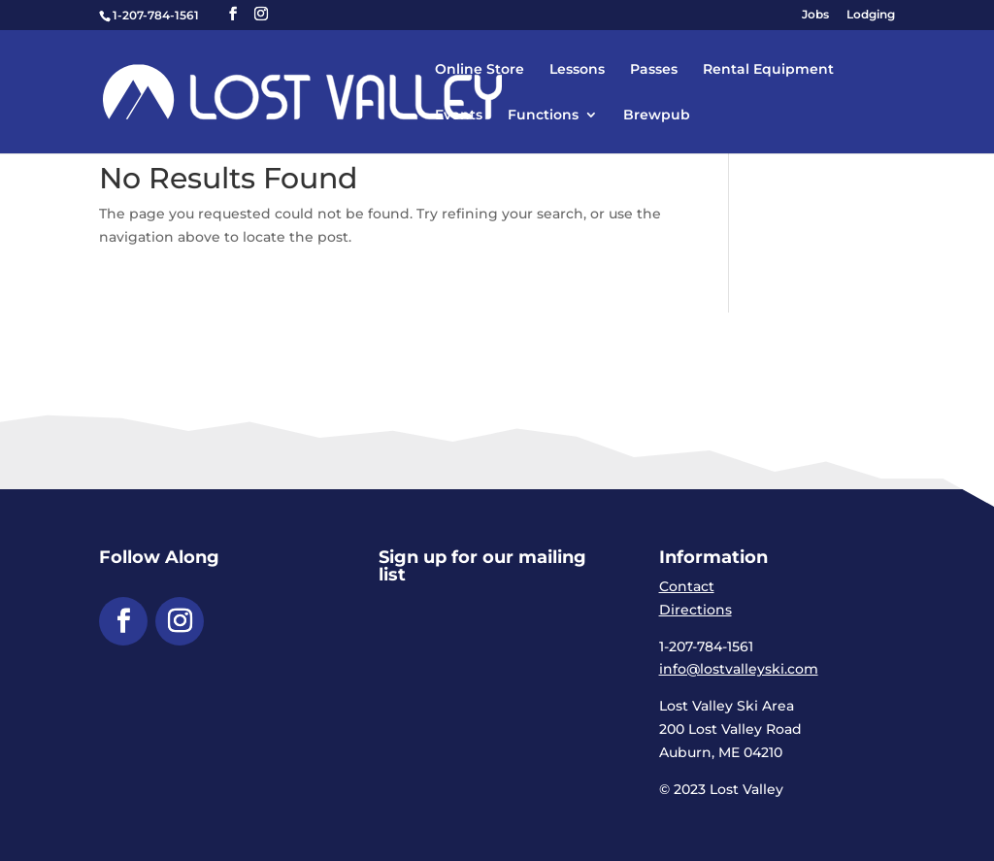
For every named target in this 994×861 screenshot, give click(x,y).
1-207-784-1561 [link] (156, 15)
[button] (233, 14)
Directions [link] (695, 609)
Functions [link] (543, 115)
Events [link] (458, 115)
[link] (347, 90)
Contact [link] (686, 586)
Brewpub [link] (656, 115)
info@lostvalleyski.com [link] (738, 669)
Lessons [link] (577, 70)
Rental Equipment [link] (768, 70)
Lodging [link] (870, 15)
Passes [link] (654, 70)
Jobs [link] (815, 15)
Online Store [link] (479, 70)
